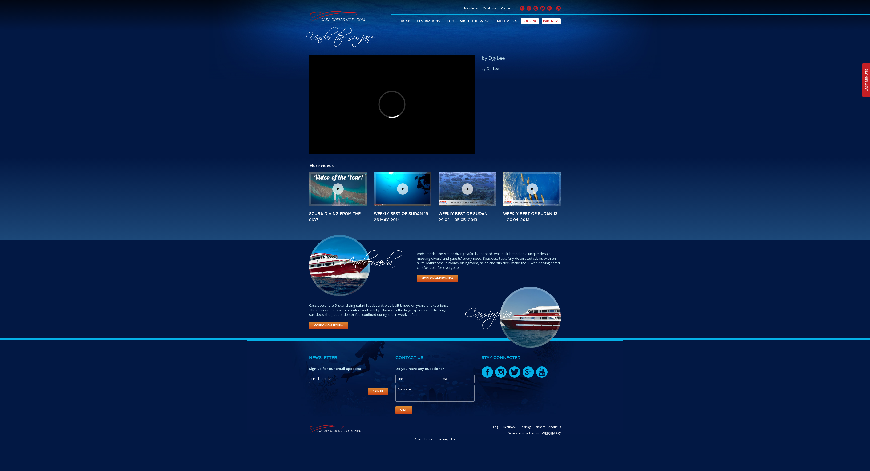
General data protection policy (435, 439)
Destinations (428, 21)
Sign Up (378, 391)
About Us (554, 427)
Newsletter (471, 8)
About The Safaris (475, 21)
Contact (506, 8)
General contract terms (523, 433)
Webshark (551, 433)
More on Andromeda (437, 278)
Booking (529, 21)
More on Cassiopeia (328, 325)
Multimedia (507, 21)
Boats (406, 21)
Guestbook (508, 427)
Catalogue (490, 8)
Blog (449, 21)
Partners (551, 21)
